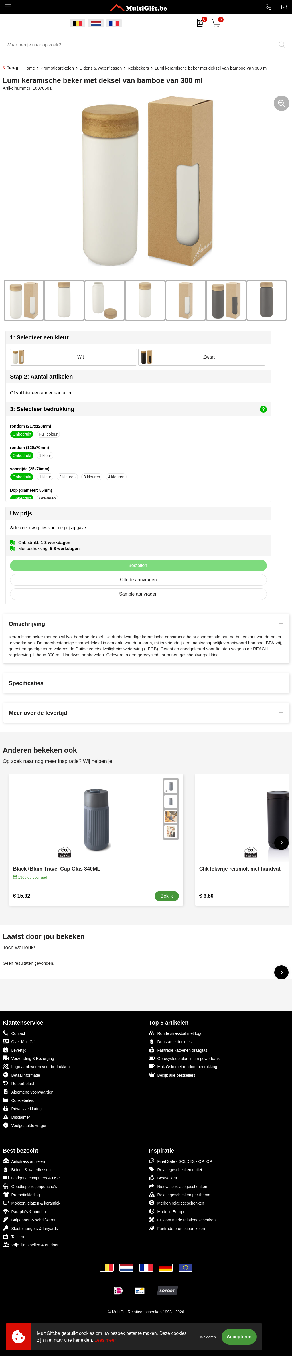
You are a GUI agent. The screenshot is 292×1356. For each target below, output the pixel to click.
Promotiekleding (21, 1194)
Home (29, 68)
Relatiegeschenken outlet (175, 1169)
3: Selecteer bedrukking (138, 409)
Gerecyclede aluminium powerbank (184, 1058)
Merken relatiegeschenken (176, 1202)
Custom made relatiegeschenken (182, 1219)
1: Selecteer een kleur (39, 337)
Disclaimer (16, 1117)
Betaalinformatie (21, 1075)
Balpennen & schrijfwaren (30, 1219)
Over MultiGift (19, 1041)
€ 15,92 (21, 896)
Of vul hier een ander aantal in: (41, 392)
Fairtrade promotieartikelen (177, 1228)
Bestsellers (163, 1177)
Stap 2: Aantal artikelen (41, 376)
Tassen (13, 1236)
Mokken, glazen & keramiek (31, 1202)
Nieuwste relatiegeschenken (178, 1186)
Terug (13, 67)
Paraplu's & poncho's (26, 1211)
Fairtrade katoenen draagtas (178, 1050)
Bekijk (167, 896)
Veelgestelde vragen (25, 1125)
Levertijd (15, 1050)
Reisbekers (138, 68)
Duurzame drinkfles (170, 1041)
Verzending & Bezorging (28, 1058)
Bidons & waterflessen (101, 68)
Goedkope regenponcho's (30, 1186)
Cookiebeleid (19, 1100)
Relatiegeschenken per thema (179, 1194)
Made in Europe (167, 1211)
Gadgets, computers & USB (31, 1177)
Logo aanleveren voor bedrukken (36, 1066)
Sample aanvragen (138, 594)
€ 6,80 (206, 896)
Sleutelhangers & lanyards (30, 1228)
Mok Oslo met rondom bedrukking (183, 1066)
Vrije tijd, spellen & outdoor (31, 1244)
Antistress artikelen (24, 1161)
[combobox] (140, 45)
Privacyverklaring (22, 1108)
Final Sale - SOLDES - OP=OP (180, 1161)
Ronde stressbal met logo (176, 1033)
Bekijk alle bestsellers (172, 1075)
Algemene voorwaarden (28, 1091)
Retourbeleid (18, 1083)
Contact (14, 1033)
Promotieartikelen (57, 68)
